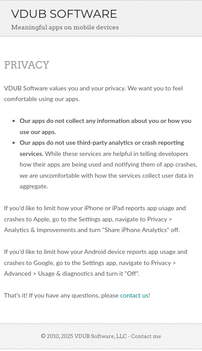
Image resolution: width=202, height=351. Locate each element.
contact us (134, 295)
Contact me (146, 336)
